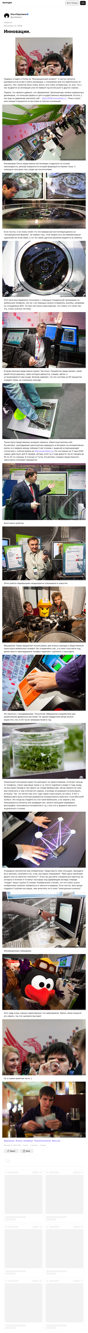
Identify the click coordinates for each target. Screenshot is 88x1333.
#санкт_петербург (24, 1141)
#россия (56, 1141)
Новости (8, 22)
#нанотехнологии (42, 1141)
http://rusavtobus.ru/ (44, 451)
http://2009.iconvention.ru (54, 98)
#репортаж (9, 1141)
